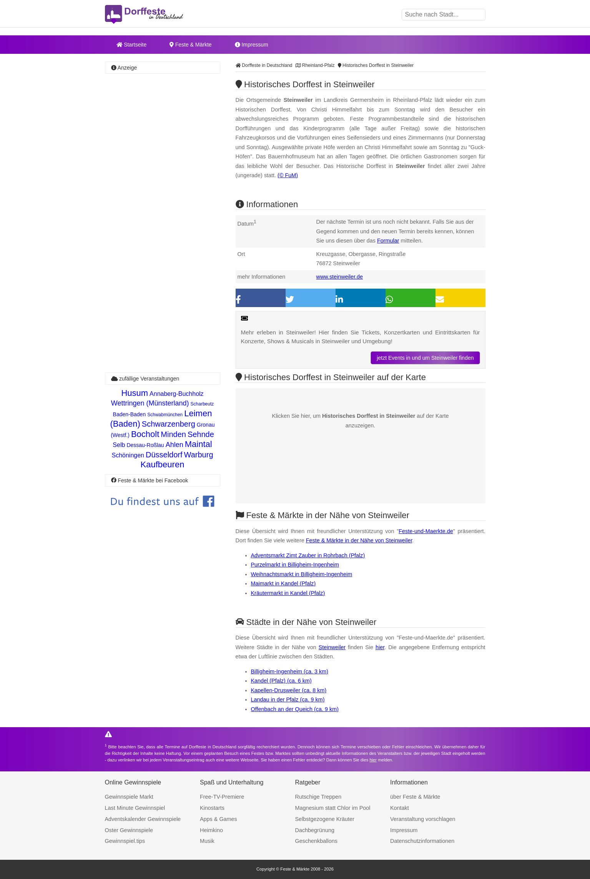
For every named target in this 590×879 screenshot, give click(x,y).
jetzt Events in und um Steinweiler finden (425, 358)
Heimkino (211, 830)
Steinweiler (332, 647)
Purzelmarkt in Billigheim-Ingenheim (295, 565)
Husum (134, 393)
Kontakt (399, 808)
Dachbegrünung (314, 830)
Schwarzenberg (168, 424)
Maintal (198, 444)
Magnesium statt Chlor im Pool (333, 808)
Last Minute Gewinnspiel (135, 808)
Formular (388, 241)
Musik (207, 841)
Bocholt (145, 434)
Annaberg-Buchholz (177, 393)
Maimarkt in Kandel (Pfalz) (283, 583)
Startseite (131, 45)
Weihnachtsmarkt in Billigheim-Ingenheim (301, 574)
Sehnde (201, 434)
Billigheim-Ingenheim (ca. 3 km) (290, 671)
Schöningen (127, 455)
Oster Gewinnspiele (129, 830)
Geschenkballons (316, 841)
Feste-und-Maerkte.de (426, 531)
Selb (119, 445)
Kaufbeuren (162, 464)
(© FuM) (288, 175)
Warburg (198, 454)
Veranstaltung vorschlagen (422, 819)
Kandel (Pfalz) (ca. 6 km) (281, 681)
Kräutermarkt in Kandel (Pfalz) (288, 593)
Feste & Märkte (190, 45)
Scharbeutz (202, 404)
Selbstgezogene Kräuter (324, 819)
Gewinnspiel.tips (125, 841)
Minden (173, 434)
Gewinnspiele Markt (129, 797)
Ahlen (174, 445)
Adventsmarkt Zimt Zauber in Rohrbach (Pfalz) (308, 555)
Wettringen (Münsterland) (150, 403)
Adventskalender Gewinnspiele (143, 819)
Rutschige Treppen (318, 797)
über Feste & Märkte (415, 797)
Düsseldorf (164, 454)
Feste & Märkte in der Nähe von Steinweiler (359, 540)
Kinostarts (212, 808)
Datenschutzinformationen (422, 841)
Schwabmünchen (165, 414)
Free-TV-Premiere (222, 797)
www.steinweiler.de (339, 277)
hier (380, 647)
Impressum (251, 45)
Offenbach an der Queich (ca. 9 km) (295, 709)
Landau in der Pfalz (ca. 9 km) (288, 699)
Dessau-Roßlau (145, 445)
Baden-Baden (129, 414)
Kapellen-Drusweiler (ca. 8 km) (289, 690)
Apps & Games (218, 819)
